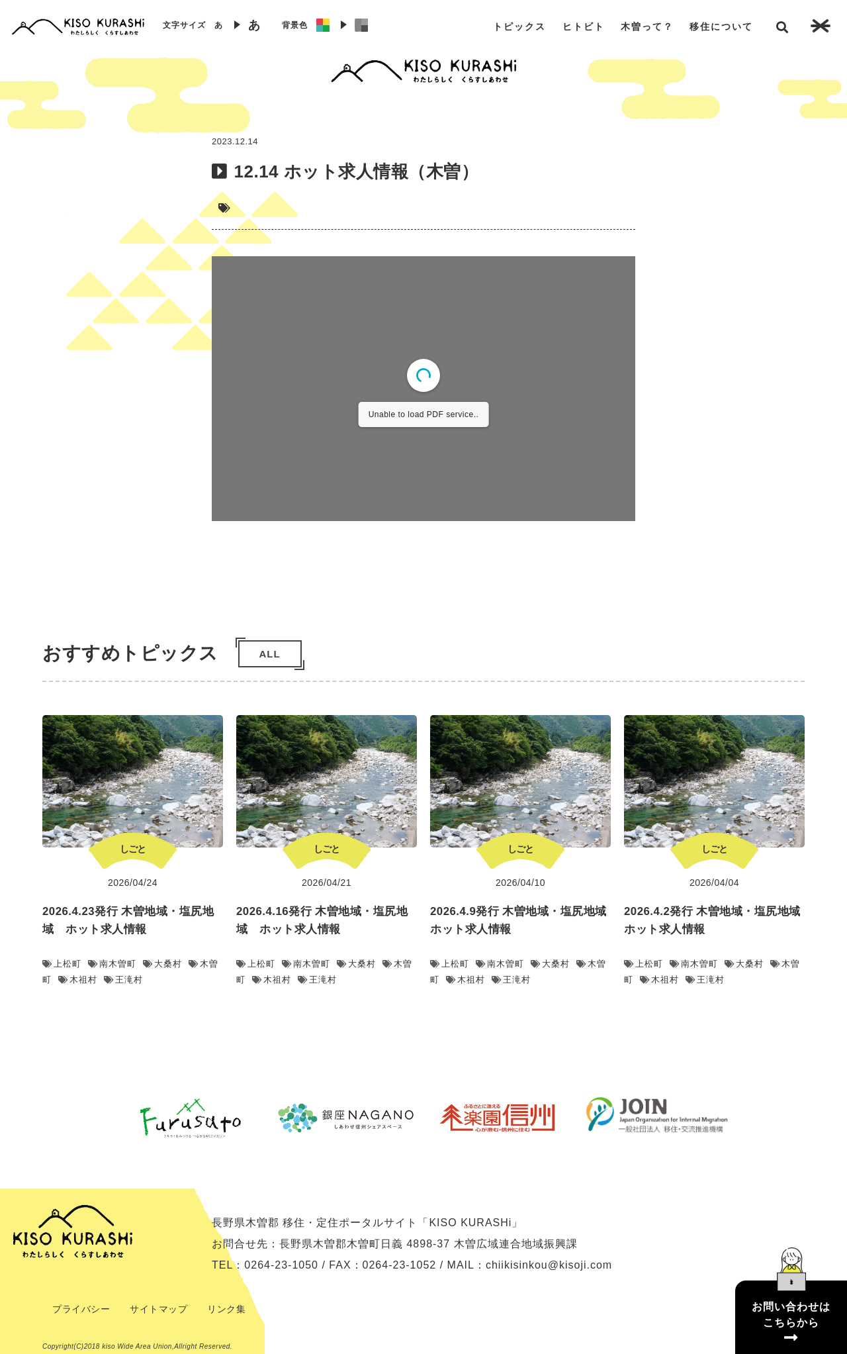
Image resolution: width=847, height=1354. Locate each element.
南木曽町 (112, 964)
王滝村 (123, 980)
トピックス (519, 26)
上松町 (61, 964)
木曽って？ (647, 26)
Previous (102, 1117)
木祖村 (77, 980)
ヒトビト (583, 26)
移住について (721, 26)
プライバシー (81, 1309)
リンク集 (226, 1309)
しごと (133, 849)
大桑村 (162, 964)
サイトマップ (158, 1309)
